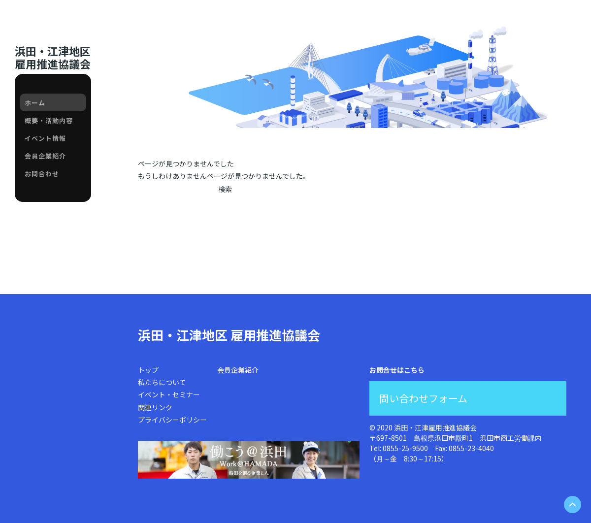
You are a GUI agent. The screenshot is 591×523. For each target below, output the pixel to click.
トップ (148, 370)
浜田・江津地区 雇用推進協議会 (229, 335)
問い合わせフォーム (423, 398)
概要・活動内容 (49, 120)
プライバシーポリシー (172, 420)
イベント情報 (45, 138)
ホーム (35, 102)
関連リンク (155, 407)
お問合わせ (42, 173)
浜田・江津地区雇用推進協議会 (53, 57)
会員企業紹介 (45, 156)
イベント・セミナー (169, 394)
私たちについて (162, 382)
